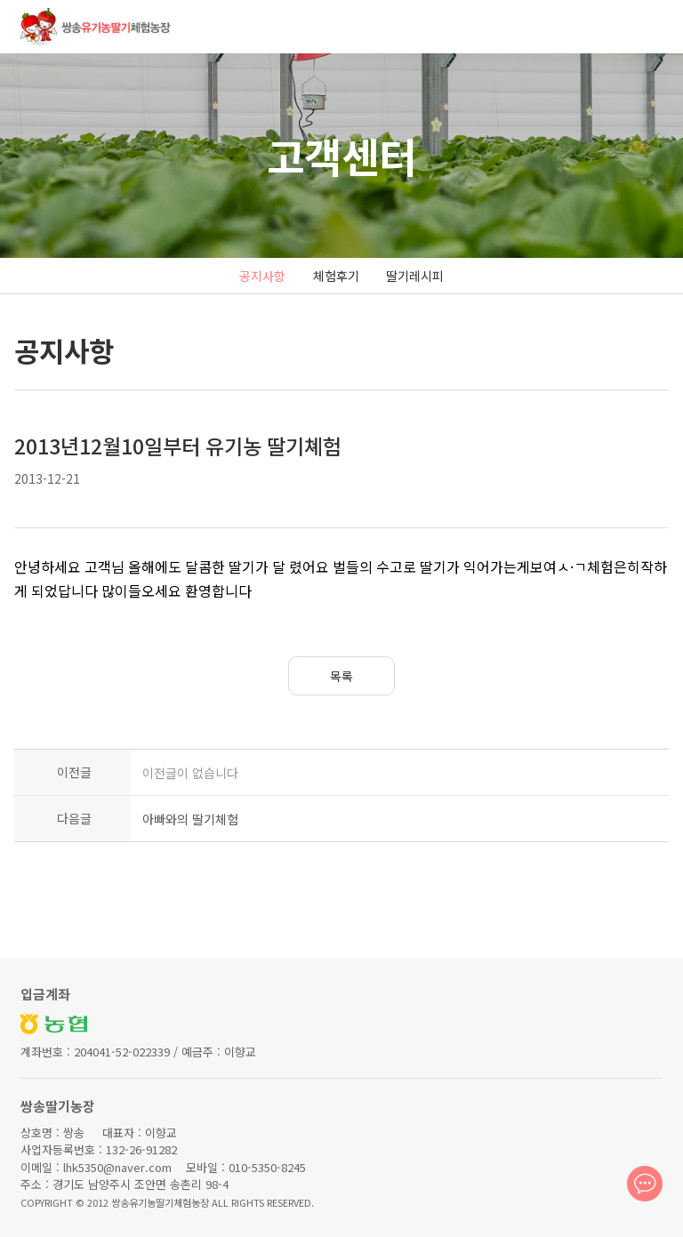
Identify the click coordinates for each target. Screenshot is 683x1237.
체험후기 (336, 276)
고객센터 (341, 155)
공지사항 (262, 276)
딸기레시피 (415, 276)
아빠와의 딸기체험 (190, 819)
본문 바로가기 (0, 0)
